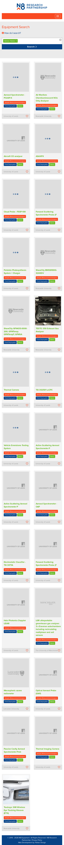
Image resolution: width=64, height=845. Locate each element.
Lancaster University (11, 709)
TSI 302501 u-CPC (44, 390)
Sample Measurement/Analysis (15, 102)
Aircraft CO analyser (13, 156)
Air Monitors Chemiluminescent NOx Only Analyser (47, 98)
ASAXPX (40, 156)
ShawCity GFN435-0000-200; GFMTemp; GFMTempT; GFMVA (15, 331)
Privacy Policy (37, 840)
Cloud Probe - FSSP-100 (15, 211)
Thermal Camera (11, 390)
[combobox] (32, 40)
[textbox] (32, 40)
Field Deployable (10, 106)
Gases (20, 106)
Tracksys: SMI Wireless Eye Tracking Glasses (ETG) (14, 810)
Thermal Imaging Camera (47, 749)
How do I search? (12, 33)
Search (31, 46)
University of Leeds (11, 116)
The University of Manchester (47, 650)
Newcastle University (43, 116)
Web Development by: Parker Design (32, 843)
